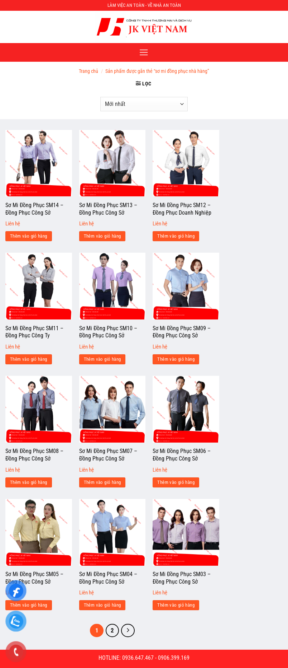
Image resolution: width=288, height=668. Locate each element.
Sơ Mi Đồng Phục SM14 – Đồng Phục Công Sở (34, 209)
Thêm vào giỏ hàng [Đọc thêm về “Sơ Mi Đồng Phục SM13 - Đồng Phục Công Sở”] (102, 236)
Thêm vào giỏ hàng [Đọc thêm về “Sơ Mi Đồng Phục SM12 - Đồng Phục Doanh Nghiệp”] (176, 236)
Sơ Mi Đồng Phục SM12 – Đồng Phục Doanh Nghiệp (182, 209)
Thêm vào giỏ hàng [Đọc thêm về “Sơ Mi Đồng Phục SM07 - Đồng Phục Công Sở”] (102, 482)
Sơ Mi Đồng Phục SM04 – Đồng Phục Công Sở (108, 578)
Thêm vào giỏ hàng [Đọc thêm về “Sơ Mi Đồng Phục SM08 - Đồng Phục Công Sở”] (28, 482)
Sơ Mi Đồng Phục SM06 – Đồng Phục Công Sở (182, 455)
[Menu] (144, 52)
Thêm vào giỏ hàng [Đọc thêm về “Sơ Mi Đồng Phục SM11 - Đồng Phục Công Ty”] (28, 359)
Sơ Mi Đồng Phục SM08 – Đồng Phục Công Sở (34, 455)
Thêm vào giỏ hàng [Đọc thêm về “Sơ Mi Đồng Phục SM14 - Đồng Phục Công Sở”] (28, 236)
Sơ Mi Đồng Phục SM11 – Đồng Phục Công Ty (34, 332)
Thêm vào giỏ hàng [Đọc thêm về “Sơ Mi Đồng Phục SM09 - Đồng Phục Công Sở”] (176, 359)
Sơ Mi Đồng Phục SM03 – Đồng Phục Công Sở (182, 578)
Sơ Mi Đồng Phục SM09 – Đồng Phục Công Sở (182, 332)
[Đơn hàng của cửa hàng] (143, 104)
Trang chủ (88, 71)
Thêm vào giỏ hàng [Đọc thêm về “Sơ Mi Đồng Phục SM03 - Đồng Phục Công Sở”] (176, 605)
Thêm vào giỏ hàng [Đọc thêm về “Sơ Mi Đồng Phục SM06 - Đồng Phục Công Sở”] (176, 482)
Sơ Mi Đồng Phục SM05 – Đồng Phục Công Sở (34, 578)
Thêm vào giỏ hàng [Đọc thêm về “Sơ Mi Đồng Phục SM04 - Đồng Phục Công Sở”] (102, 605)
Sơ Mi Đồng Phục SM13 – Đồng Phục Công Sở (108, 209)
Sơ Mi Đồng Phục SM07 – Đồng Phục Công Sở (108, 455)
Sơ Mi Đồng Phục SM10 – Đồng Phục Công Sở (108, 332)
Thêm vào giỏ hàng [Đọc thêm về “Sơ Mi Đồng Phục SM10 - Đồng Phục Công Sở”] (102, 359)
